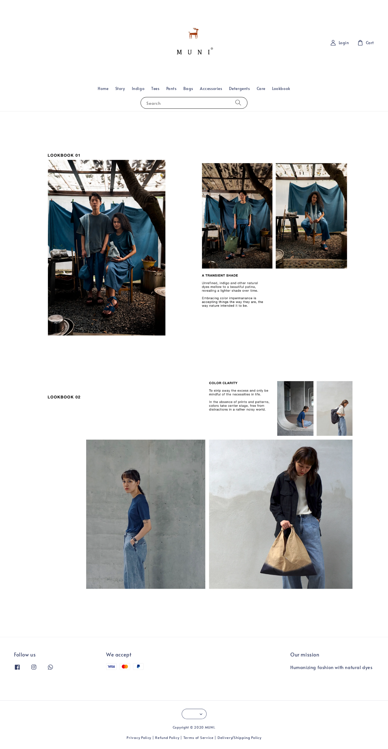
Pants (171, 88)
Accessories (211, 88)
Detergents (239, 88)
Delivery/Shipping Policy (239, 737)
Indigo (138, 88)
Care (261, 88)
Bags (188, 88)
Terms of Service (198, 737)
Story (120, 88)
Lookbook (281, 88)
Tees (155, 88)
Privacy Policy (139, 737)
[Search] (238, 102)
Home (103, 88)
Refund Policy (167, 737)
